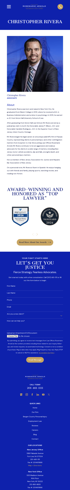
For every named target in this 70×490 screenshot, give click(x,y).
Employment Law (35, 421)
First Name (11, 286)
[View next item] (37, 234)
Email (9, 307)
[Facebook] (32, 394)
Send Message (35, 360)
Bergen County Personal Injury (35, 416)
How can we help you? (16, 321)
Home (35, 408)
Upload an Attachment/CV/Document (22, 333)
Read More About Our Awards (35, 242)
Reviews (35, 425)
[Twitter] (49, 394)
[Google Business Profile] (21, 394)
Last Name (11, 293)
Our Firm (35, 412)
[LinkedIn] (38, 394)
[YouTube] (43, 394)
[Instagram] (27, 394)
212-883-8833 (35, 484)
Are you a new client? (15, 314)
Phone (9, 300)
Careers (35, 430)
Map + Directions (35, 465)
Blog (35, 434)
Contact (35, 439)
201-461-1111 (35, 388)
